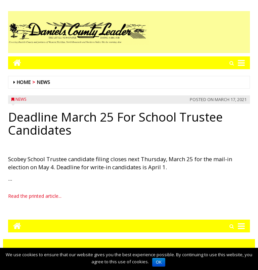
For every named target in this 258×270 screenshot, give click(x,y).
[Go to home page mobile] (14, 62)
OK (159, 262)
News (43, 82)
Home (23, 82)
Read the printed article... (34, 196)
